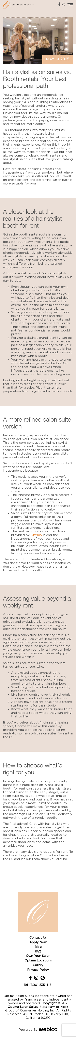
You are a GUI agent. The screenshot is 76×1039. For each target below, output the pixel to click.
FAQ (38, 951)
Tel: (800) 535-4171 (38, 985)
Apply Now (38, 942)
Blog (38, 946)
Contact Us (38, 937)
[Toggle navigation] (70, 4)
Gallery (38, 965)
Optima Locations (38, 960)
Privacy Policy (38, 969)
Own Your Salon (38, 955)
